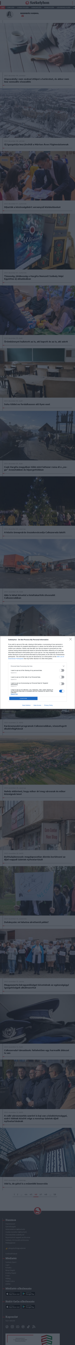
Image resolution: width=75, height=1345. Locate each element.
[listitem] (37, 666)
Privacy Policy (48, 705)
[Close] (71, 640)
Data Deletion (26, 705)
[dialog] (37, 672)
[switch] (61, 670)
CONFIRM (23, 698)
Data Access (37, 705)
